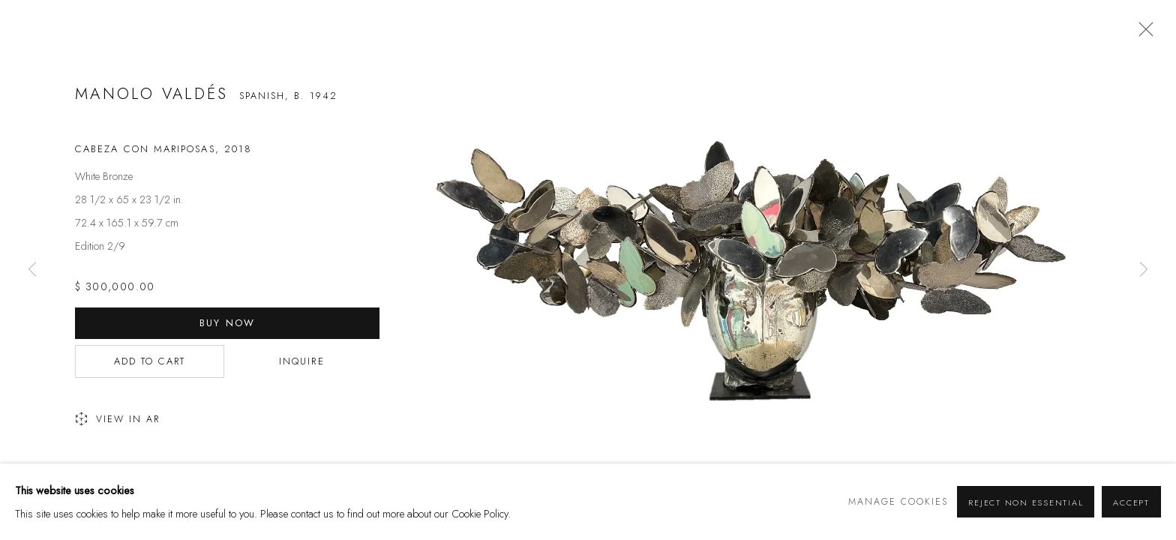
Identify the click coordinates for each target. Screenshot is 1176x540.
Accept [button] (1131, 502)
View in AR (117, 420)
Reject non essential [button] (1025, 502)
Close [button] (1142, 33)
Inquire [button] (302, 361)
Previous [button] (32, 270)
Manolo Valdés (152, 93)
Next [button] (1144, 270)
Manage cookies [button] (898, 501)
